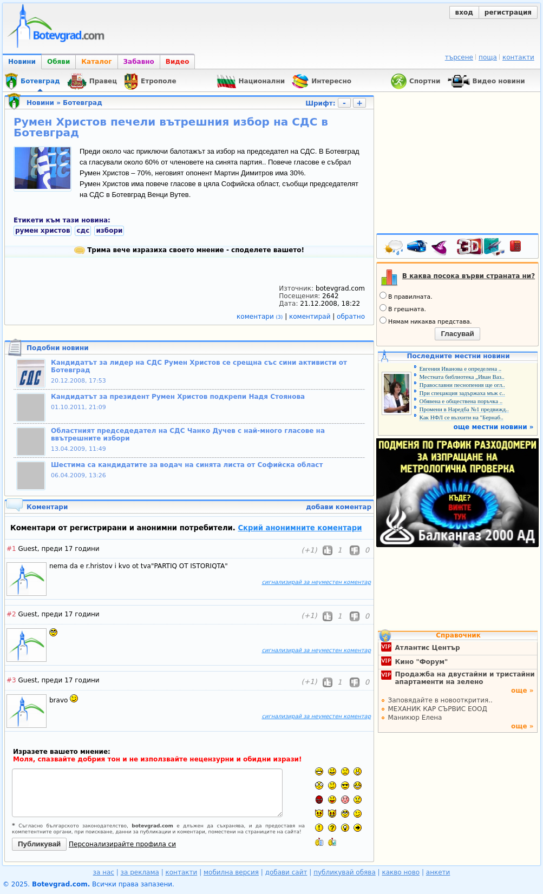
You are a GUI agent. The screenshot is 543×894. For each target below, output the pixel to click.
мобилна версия (231, 872)
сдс (82, 230)
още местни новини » (494, 427)
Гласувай (457, 334)
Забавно (138, 61)
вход (464, 12)
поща (488, 57)
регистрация (508, 12)
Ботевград (82, 103)
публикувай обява (344, 872)
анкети (438, 872)
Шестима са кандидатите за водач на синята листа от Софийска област (187, 465)
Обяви (58, 61)
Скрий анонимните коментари (300, 528)
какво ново (401, 872)
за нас (103, 872)
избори (109, 230)
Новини (22, 61)
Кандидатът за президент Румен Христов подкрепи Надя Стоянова (178, 396)
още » (522, 690)
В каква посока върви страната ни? (468, 276)
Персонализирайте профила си (122, 844)
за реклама (140, 872)
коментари (261, 316)
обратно (351, 316)
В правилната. (406, 296)
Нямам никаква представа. (426, 321)
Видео (177, 61)
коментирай (310, 316)
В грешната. (403, 308)
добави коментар (338, 507)
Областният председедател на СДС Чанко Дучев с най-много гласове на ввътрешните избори (188, 434)
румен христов (42, 230)
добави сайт (286, 872)
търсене (459, 57)
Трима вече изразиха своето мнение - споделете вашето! (189, 250)
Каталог (96, 61)
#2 (11, 614)
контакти (518, 57)
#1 (11, 549)
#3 (11, 680)
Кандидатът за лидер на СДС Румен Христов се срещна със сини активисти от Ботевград (199, 366)
